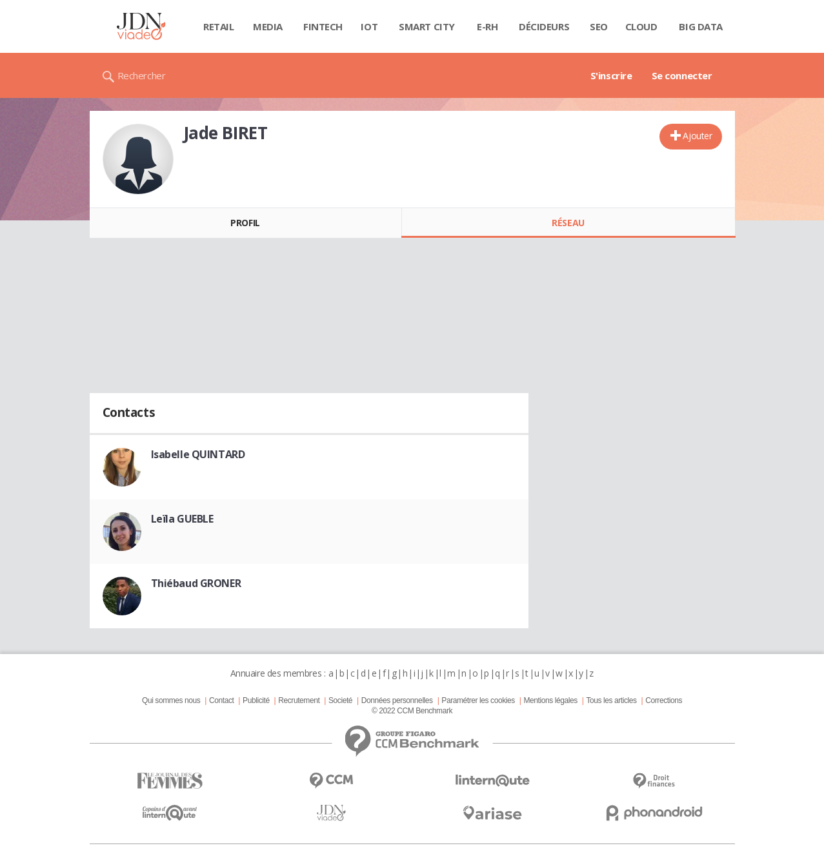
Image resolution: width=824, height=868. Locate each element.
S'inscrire (611, 75)
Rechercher (141, 75)
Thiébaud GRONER (196, 583)
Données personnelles (397, 700)
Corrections (663, 700)
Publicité (256, 700)
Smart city (427, 26)
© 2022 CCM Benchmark (412, 710)
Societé (340, 700)
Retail (218, 26)
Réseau (568, 223)
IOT (369, 26)
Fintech (323, 26)
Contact (221, 700)
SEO (599, 26)
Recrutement (298, 700)
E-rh (487, 26)
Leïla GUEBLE (182, 519)
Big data (701, 26)
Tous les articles (611, 700)
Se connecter (682, 75)
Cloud (641, 26)
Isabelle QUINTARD (198, 454)
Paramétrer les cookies (477, 700)
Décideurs (544, 26)
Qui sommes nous (171, 700)
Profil (244, 223)
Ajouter (697, 136)
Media (268, 26)
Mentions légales (550, 700)
